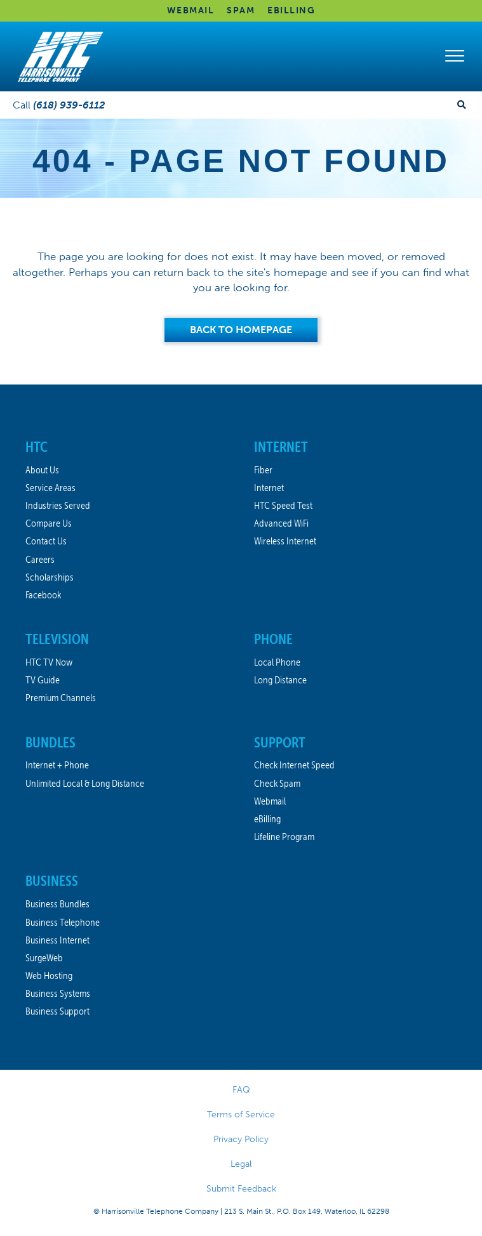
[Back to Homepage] (241, 330)
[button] (454, 56)
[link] (127, 447)
